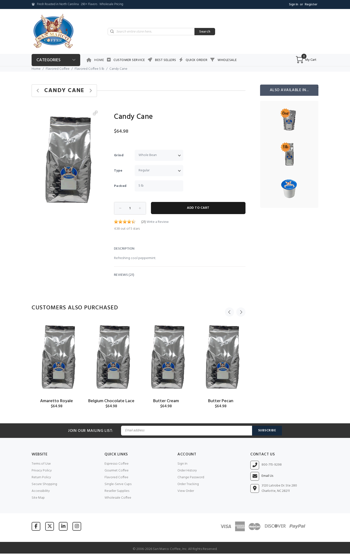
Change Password (190, 477)
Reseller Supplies (117, 491)
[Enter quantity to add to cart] (130, 208)
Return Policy (41, 477)
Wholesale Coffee (118, 498)
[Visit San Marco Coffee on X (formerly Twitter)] (49, 526)
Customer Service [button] (129, 60)
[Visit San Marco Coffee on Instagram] (76, 526)
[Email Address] (186, 430)
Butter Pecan (220, 401)
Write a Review (158, 222)
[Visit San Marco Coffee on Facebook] (36, 526)
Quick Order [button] (196, 60)
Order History (187, 470)
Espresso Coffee (117, 464)
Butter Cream (166, 401)
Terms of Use (41, 464)
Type (118, 171)
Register (311, 4)
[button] (95, 113)
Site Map (38, 498)
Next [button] (240, 308)
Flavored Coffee (58, 69)
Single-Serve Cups (118, 484)
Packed (120, 186)
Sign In (293, 4)
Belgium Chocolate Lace (111, 401)
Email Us (267, 476)
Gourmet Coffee (117, 470)
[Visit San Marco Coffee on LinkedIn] (63, 526)
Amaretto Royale (56, 401)
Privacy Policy (42, 470)
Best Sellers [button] (165, 60)
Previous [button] (229, 308)
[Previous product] (38, 90)
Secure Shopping (44, 484)
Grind (118, 155)
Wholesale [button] (227, 60)
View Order (185, 491)
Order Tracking (188, 484)
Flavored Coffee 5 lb (89, 69)
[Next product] (90, 90)
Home (99, 60)
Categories (48, 60)
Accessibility (41, 491)
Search (204, 32)
